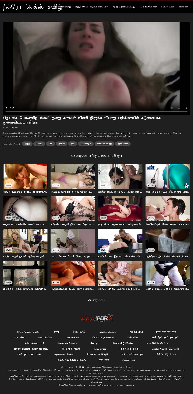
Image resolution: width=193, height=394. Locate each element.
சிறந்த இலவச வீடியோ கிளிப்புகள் (91, 6)
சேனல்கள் (183, 6)
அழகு (27, 144)
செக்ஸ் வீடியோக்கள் (103, 337)
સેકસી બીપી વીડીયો (70, 348)
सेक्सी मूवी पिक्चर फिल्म (29, 354)
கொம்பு (39, 144)
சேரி (51, 144)
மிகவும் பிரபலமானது (61, 6)
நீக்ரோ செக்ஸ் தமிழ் (72, 385)
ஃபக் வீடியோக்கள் (148, 6)
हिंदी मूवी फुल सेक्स (166, 332)
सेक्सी (56, 332)
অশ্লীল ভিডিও (104, 360)
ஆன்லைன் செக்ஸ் (63, 354)
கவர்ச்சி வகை (167, 6)
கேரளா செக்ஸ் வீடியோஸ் (165, 348)
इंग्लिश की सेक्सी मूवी (97, 354)
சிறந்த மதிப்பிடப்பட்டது (124, 6)
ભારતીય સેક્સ (136, 332)
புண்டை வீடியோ (107, 332)
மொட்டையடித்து (104, 144)
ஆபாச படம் (128, 360)
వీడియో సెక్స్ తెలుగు (166, 354)
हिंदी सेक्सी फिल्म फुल (133, 354)
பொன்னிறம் (86, 144)
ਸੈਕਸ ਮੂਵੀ (95, 343)
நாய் (72, 144)
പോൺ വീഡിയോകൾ (67, 343)
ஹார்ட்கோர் (123, 144)
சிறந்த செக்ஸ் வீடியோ (29, 332)
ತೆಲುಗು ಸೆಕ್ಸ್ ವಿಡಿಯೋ (123, 343)
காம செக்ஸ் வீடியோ (157, 343)
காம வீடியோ (45, 337)
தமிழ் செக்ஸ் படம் (34, 343)
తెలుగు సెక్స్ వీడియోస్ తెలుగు (72, 360)
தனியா (62, 144)
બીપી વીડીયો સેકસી (128, 348)
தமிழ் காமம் (99, 348)
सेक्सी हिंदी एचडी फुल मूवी (165, 337)
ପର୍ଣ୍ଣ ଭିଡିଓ (132, 337)
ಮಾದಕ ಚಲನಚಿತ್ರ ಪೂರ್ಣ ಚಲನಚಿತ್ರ (31, 348)
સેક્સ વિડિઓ (79, 332)
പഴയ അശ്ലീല (72, 337)
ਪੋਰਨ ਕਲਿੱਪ (20, 337)
